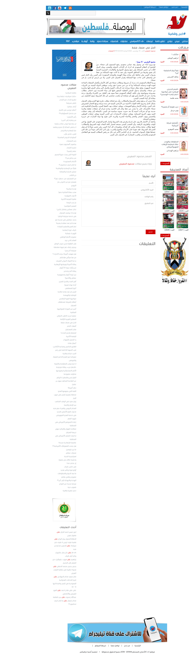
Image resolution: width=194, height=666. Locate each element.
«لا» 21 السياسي (117, 41)
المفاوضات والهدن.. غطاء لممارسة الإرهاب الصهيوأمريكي (149, 144)
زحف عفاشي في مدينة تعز (45, 220)
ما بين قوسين (51, 450)
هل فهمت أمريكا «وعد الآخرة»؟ (44, 254)
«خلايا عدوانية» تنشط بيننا (46, 96)
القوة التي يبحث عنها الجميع (45, 155)
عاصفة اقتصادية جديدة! (47, 443)
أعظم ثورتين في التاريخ (47, 110)
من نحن (154, 7)
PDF (47, 41)
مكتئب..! (154, 54)
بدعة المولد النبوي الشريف (46, 261)
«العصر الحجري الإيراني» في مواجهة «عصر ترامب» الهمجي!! (149, 91)
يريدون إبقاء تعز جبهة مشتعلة (44, 247)
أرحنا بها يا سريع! (50, 285)
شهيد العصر (51, 419)
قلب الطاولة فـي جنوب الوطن (45, 244)
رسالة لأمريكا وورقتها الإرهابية (45, 264)
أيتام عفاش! (51, 107)
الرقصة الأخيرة (51, 336)
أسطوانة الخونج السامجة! (46, 137)
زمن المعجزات (51, 141)
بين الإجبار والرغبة (50, 405)
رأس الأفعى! (51, 117)
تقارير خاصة (140, 41)
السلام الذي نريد (50, 240)
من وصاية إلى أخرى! (48, 120)
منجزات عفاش (51, 453)
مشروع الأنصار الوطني (48, 237)
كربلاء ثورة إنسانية (49, 230)
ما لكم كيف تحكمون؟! (47, 165)
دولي (149, 41)
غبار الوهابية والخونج (48, 131)
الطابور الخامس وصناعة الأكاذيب (44, 347)
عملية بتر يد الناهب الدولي (46, 316)
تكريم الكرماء (51, 148)
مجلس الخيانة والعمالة (47, 172)
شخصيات (94, 41)
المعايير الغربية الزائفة (48, 319)
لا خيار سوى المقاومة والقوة (45, 364)
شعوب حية (51, 487)
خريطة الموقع (129, 7)
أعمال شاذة (52, 343)
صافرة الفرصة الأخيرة (48, 199)
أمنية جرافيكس (65, 652)
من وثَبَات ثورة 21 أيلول (47, 268)
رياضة (72, 41)
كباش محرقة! (51, 103)
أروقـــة (64, 41)
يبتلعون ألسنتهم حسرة (47, 144)
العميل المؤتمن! (50, 206)
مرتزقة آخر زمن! (50, 251)
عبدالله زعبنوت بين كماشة (44, 597)
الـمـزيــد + (145, 163)
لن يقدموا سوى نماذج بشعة (45, 124)
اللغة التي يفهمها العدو (47, 391)
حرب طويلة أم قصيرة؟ (149, 107)
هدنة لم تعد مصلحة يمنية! (46, 223)
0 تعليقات (91, 51)
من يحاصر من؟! (50, 158)
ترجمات (129, 41)
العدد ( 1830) (149, 211)
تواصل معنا (143, 7)
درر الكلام (52, 175)
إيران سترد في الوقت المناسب (45, 401)
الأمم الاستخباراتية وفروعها (46, 371)
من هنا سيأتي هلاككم (47, 257)
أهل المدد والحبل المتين (47, 282)
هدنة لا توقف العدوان (47, 213)
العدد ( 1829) (163, 211)
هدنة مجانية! (51, 189)
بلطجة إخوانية (50, 93)
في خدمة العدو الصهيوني (46, 415)
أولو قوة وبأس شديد (48, 470)
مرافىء (55, 41)
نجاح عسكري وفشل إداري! (46, 209)
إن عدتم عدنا (51, 463)
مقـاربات (103, 41)
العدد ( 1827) (163, 230)
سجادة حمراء (82, 41)
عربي (157, 41)
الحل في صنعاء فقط (48, 323)
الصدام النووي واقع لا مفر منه (44, 408)
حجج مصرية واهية (49, 491)
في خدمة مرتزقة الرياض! (47, 216)
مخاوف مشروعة (49, 374)
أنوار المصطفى (50, 288)
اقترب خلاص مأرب (50, 134)
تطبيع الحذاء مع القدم (47, 100)
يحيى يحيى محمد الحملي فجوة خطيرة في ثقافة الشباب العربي (44, 570)
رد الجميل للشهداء (49, 340)
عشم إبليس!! (51, 151)
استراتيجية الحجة (50, 456)
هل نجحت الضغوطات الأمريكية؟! (44, 446)
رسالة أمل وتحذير (50, 271)
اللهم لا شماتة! (50, 233)
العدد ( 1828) (149, 230)
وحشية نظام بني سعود (47, 460)
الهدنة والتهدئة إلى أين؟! (46, 480)
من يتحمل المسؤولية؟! (47, 113)
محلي (165, 41)
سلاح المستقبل (50, 329)
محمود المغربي (130, 51)
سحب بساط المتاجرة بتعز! (47, 192)
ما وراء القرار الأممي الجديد (46, 412)
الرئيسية (164, 7)
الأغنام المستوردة (49, 161)
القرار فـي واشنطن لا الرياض (46, 378)
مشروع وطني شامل (48, 477)
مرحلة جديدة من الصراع (47, 484)
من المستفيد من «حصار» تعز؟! (45, 179)
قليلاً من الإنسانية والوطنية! (46, 168)
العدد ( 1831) (163, 192)
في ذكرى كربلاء (50, 467)
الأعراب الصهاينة (50, 196)
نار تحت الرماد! (51, 203)
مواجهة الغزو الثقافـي (47, 299)
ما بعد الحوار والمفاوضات (46, 473)
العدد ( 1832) (149, 192)
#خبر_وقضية (156, 33)
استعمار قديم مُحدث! (48, 333)
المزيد (142, 62)
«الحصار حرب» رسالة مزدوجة (46, 367)
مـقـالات (163, 47)
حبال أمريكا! (52, 388)
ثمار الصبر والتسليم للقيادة (46, 227)
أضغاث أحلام (51, 326)
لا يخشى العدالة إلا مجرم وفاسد (44, 127)
